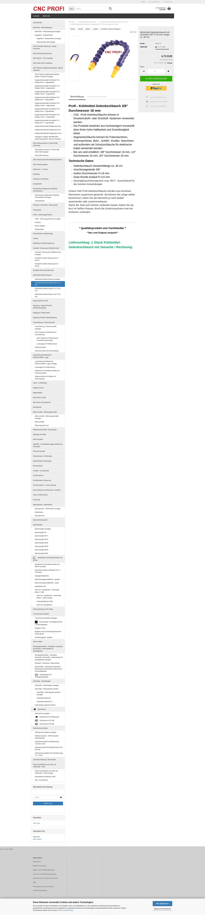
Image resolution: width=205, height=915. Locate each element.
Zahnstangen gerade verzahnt (45, 705)
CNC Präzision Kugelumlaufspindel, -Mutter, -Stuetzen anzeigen (47, 75)
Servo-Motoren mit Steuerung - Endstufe (47, 490)
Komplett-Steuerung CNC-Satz (43, 270)
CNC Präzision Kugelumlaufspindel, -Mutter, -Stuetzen (48, 69)
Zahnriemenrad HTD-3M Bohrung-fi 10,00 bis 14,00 (47, 743)
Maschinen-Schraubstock (42, 402)
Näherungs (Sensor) (42, 425)
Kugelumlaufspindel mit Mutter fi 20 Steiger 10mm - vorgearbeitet (47, 93)
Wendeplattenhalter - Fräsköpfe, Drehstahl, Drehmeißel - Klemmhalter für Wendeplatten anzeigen (49, 657)
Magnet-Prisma (38, 388)
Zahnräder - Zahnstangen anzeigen (47, 685)
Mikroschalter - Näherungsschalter (45, 412)
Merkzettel (167, 2)
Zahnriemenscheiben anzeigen (45, 732)
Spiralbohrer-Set (40, 586)
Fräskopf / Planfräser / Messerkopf (45, 205)
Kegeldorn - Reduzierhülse (44, 35)
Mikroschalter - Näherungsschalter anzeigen (47, 417)
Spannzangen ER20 (41, 543)
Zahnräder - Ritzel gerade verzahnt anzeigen (48, 693)
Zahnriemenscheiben (40, 728)
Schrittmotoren (38, 475)
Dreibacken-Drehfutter (41, 179)
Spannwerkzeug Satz (40, 520)
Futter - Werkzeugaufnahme (42, 215)
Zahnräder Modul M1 (44, 698)
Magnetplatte (37, 393)
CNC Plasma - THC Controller (43, 58)
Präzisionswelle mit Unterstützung (46, 351)
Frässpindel (37, 210)
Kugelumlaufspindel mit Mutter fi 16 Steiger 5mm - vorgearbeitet (47, 81)
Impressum (37, 861)
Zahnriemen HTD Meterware (47, 717)
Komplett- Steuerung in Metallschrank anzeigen (48, 253)
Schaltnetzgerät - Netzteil (43, 637)
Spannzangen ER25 (41, 546)
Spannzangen (37, 525)
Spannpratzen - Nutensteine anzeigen (48, 509)
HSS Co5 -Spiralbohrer (44, 605)
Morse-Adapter (40, 226)
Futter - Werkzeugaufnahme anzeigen (48, 219)
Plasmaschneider (39, 451)
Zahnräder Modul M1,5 (44, 701)
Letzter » (96, 29)
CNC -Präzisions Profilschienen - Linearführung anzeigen (48, 339)
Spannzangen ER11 (41, 536)
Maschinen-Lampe (39, 397)
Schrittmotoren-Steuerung (42, 480)
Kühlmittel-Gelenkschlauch (42, 275)
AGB (34, 882)
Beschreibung (77, 96)
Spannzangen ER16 (41, 539)
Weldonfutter (39, 229)
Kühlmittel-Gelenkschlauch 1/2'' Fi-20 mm (47, 290)
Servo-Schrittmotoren (40, 495)
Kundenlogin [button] (154, 2)
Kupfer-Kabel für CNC (40, 301)
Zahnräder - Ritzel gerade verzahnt (46, 689)
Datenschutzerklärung (65, 910)
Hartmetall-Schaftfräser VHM (45, 777)
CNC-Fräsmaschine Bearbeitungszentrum (47, 159)
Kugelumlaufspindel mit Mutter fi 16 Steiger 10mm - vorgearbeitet (47, 87)
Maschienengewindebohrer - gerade (47, 579)
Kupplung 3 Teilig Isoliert (41, 313)
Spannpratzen (39, 516)
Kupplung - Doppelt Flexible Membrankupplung (42, 307)
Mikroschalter (39, 422)
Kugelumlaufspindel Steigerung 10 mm (48, 133)
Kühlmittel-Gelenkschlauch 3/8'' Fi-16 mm (47, 284)
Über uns (46, 16)
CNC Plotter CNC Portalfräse (42, 63)
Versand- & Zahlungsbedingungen (44, 874)
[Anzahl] (156, 71)
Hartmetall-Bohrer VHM (45, 601)
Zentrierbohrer (40, 201)
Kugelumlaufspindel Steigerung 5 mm (48, 130)
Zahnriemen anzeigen (42, 713)
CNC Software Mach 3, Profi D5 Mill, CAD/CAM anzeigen (47, 151)
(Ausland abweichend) (162, 49)
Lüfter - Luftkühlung (40, 383)
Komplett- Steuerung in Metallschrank (46, 248)
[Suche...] (72, 8)
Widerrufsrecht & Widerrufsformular (45, 878)
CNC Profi (133, 32)
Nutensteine (39, 512)
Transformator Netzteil (41, 614)
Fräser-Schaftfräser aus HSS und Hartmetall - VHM (44, 766)
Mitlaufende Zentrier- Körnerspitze (45, 430)
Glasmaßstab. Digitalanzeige (43, 233)
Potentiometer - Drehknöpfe (42, 456)
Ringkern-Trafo (40, 628)
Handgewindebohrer (42, 576)
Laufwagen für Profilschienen (47, 344)
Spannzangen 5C (40, 532)
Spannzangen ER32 (41, 550)
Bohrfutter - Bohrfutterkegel (42, 27)
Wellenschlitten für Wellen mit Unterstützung (45, 377)
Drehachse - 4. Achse (40, 169)
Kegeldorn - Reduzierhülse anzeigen (49, 38)
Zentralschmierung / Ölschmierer (44, 760)
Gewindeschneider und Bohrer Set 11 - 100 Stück (48, 571)
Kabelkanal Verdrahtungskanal (43, 243)
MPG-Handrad (38, 439)
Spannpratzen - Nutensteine (42, 504)
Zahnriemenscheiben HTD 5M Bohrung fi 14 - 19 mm (49, 754)
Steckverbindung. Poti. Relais (43, 609)
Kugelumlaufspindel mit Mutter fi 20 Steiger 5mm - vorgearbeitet (47, 98)
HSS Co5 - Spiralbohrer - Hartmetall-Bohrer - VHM (47, 591)
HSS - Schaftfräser (41, 780)
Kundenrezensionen (97, 96)
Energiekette (37, 184)
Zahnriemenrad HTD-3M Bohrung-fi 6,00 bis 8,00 (48, 748)
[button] (143, 2)
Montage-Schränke (39, 434)
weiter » (88, 29)
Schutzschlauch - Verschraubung (44, 485)
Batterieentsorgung (39, 866)
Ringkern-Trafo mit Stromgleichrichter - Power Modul (48, 633)
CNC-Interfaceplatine (40, 164)
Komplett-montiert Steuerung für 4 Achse (46, 265)
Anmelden (48, 803)
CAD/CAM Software (42, 155)
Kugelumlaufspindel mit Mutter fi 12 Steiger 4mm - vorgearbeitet (47, 121)
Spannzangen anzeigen (43, 529)
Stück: (142, 67)
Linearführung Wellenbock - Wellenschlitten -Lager (42, 356)
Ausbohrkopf (37, 23)
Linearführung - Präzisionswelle (44, 322)
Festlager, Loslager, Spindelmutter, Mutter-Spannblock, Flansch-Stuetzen (48, 138)
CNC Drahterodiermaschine (42, 53)
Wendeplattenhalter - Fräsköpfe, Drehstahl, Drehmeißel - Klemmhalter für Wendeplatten (48, 649)
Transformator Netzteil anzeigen (46, 618)
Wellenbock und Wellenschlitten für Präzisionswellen (47, 372)
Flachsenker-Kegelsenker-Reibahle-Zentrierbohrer (45, 190)
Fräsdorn (38, 222)
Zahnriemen (39, 709)
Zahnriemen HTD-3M (44, 720)
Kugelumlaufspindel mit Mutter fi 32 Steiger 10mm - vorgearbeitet (47, 116)
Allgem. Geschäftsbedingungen (44, 870)
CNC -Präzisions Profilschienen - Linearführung (46, 333)
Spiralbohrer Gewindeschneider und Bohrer (47, 558)
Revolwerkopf (38, 466)
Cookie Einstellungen (40, 890)
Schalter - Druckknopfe (41, 471)
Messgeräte (37, 407)
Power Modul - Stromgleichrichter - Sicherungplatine (48, 622)
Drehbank (36, 174)
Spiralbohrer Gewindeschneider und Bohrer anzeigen (47, 565)
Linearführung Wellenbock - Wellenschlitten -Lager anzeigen (46, 362)
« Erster (72, 29)
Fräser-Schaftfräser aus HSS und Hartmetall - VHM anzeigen (46, 772)
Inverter (35, 238)
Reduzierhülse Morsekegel (46, 42)
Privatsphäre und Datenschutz (43, 886)
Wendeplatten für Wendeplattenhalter (43, 676)
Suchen (36, 16)
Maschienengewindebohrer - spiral (47, 583)
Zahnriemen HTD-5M (44, 724)
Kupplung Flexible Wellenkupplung (45, 317)
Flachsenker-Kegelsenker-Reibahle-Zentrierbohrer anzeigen (47, 196)
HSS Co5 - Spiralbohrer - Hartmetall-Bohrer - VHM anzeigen (49, 597)
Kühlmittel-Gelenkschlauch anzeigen (47, 279)
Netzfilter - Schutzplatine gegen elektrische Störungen (48, 445)
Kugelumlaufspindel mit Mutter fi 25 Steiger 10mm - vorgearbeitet (47, 104)
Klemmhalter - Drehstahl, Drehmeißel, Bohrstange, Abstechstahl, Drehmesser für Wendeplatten (48, 669)
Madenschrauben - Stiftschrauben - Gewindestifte (47, 737)
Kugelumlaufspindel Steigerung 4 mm (48, 126)
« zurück (80, 29)
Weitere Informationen (162, 909)
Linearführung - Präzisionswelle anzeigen (46, 328)
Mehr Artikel (37, 839)
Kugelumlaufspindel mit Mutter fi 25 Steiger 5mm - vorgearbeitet (47, 110)
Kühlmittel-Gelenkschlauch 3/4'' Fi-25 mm (47, 295)
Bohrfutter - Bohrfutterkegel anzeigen (47, 31)
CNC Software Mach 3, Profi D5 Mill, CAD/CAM (45, 144)
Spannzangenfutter (41, 553)
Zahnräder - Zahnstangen (41, 681)
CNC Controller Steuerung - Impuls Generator (44, 47)
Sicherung (36, 500)
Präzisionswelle (40, 347)
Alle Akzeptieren (162, 904)
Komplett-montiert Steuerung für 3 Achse (46, 259)
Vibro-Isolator (37, 641)
